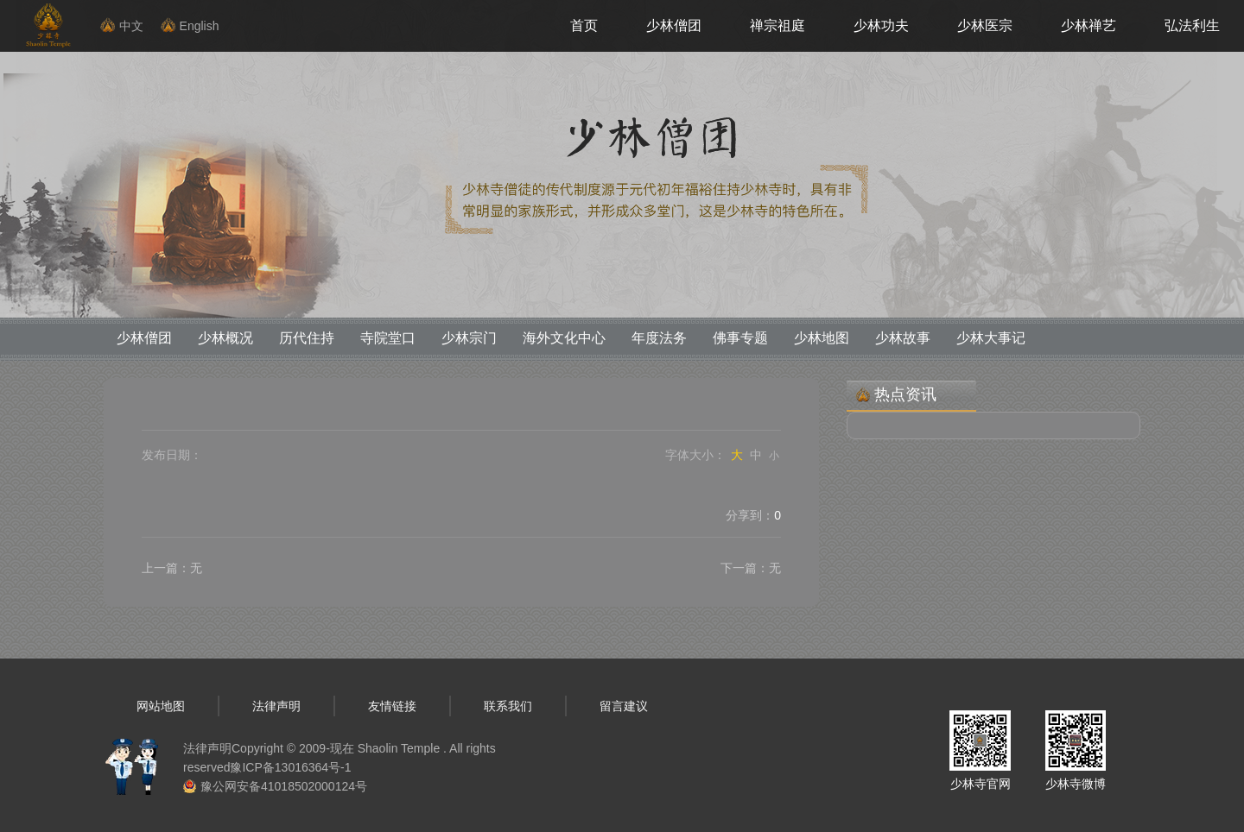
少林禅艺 (1088, 25)
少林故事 (902, 338)
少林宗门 (469, 338)
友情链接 (392, 706)
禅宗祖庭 (777, 25)
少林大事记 (990, 338)
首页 (584, 25)
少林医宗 (984, 25)
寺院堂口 (388, 338)
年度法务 (659, 338)
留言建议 (624, 706)
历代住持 (306, 338)
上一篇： (172, 568)
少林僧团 (673, 25)
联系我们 (508, 706)
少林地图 (821, 338)
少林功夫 (881, 25)
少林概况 (225, 338)
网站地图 (160, 706)
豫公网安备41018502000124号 (283, 786)
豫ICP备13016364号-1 (290, 767)
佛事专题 (740, 338)
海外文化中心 (564, 338)
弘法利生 (1192, 25)
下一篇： (750, 568)
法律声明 (276, 706)
